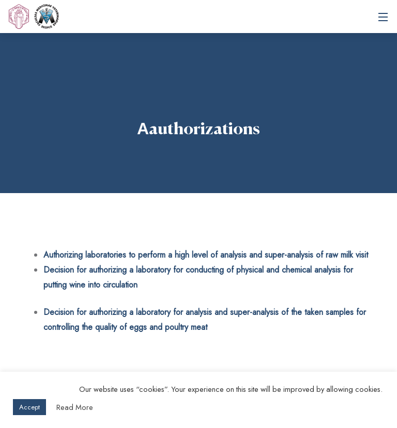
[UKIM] (18, 16)
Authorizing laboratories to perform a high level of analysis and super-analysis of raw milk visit (205, 255)
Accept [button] (29, 407)
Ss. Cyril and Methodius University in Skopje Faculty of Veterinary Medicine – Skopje (46, 16)
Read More (74, 407)
